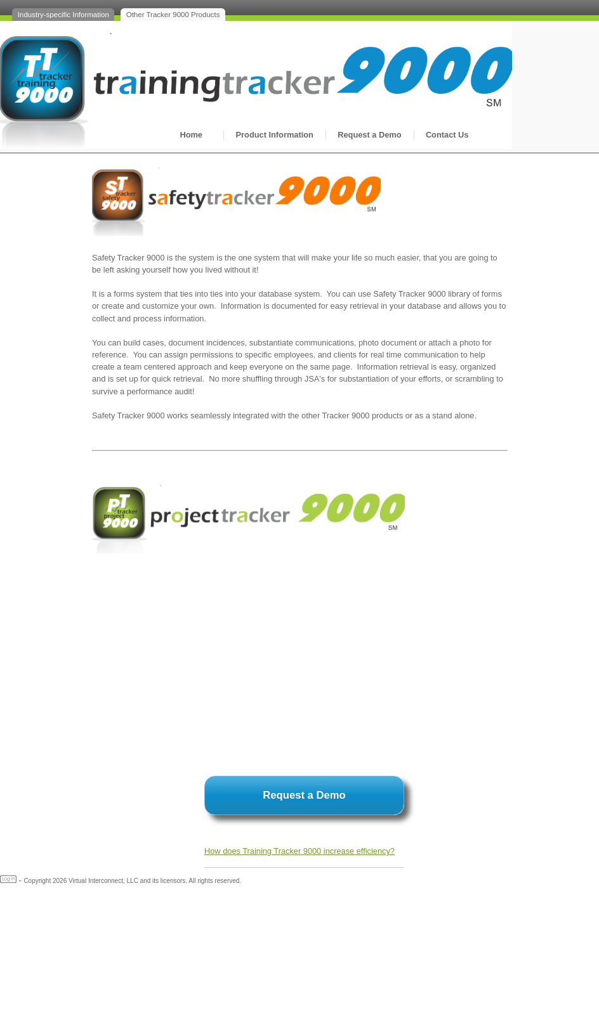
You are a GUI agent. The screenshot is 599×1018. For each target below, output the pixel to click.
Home (191, 134)
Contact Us (447, 134)
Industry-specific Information (63, 14)
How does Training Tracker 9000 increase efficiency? (299, 851)
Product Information (274, 134)
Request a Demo (369, 134)
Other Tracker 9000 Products (173, 14)
